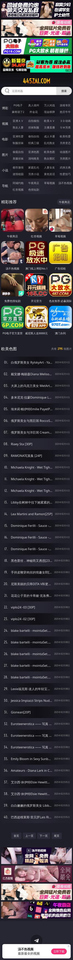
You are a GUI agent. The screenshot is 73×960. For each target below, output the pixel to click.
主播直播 (49, 127)
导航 (5, 186)
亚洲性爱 (18, 136)
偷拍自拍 (33, 136)
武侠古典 (65, 167)
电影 (5, 139)
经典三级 (33, 143)
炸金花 (34, 112)
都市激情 (18, 167)
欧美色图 (49, 152)
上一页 (29, 836)
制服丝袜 (18, 143)
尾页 (56, 836)
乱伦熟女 (49, 143)
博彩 (5, 108)
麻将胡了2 (18, 112)
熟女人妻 (18, 127)
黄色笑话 (49, 174)
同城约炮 (18, 183)
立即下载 (59, 951)
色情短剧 (33, 189)
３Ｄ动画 (65, 121)
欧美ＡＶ (49, 121)
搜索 (64, 91)
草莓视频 (49, 183)
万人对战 (49, 105)
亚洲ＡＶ (18, 121)
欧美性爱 (65, 136)
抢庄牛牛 (65, 112)
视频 (5, 123)
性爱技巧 (65, 174)
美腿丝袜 (18, 158)
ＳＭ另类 (65, 127)
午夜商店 (33, 183)
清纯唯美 (33, 158)
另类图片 (65, 158)
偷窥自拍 (18, 152)
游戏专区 (65, 105)
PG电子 (18, 105)
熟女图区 (49, 158)
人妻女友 (49, 167)
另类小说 (33, 174)
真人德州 (33, 105)
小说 (5, 170)
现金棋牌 (49, 112)
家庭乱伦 (33, 167)
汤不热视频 (65, 183)
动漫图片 (65, 152)
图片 (5, 155)
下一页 (44, 836)
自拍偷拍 (33, 121)
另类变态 (65, 143)
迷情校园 (18, 174)
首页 (16, 836)
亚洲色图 (33, 152)
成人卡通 (49, 136)
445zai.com (36, 81)
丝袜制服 (33, 127)
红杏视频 (18, 189)
